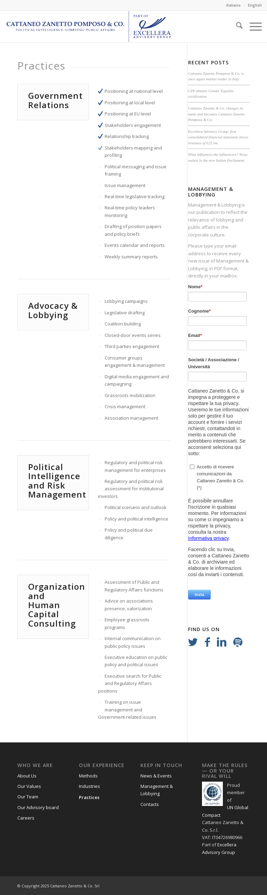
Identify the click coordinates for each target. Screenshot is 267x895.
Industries (89, 786)
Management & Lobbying (214, 205)
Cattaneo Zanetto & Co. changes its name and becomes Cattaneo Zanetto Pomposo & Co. (216, 114)
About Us (27, 776)
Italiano (233, 5)
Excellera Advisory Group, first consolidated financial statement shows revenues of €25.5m (218, 137)
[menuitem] (233, 5)
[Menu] (252, 26)
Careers (25, 818)
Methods (88, 776)
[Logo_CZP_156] (88, 26)
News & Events (156, 776)
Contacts (149, 804)
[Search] (236, 26)
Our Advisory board (38, 807)
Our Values (29, 786)
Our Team (27, 796)
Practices (89, 797)
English (255, 5)
